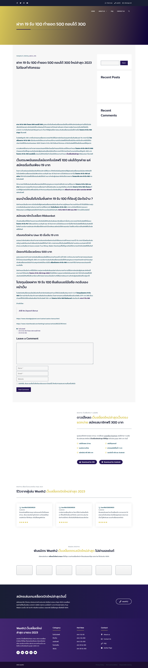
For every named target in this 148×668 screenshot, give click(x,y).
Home (93, 11)
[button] (129, 11)
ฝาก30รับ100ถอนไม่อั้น (108, 83)
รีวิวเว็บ (55, 638)
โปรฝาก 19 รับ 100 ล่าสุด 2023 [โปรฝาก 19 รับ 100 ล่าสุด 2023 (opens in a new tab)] (39, 273)
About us (104, 11)
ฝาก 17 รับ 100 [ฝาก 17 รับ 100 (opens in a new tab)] (85, 298)
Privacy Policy (100, 665)
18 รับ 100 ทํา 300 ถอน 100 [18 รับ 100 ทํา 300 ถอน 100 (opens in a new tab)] (67, 210)
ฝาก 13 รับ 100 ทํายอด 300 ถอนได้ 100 (29, 331)
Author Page (108, 648)
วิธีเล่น (54, 648)
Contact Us (121, 11)
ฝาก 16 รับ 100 (23, 333)
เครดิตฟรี (56, 641)
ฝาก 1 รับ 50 (80, 634)
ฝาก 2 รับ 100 (81, 638)
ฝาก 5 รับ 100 (81, 641)
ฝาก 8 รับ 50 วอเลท (107, 97)
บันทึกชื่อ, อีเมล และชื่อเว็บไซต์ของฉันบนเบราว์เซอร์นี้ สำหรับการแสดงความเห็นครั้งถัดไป (46, 383)
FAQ (112, 11)
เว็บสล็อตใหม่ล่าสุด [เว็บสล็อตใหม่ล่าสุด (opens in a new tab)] (72, 154)
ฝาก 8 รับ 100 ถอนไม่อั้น (109, 93)
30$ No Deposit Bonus (28, 310)
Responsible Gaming (125, 665)
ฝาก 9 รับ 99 (105, 90)
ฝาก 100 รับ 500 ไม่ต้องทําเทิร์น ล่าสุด (113, 86)
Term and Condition (112, 665)
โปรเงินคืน (56, 645)
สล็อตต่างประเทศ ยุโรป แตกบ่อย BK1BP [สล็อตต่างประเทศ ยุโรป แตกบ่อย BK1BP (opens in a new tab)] (78, 189)
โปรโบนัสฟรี (22, 329)
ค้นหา (102, 59)
